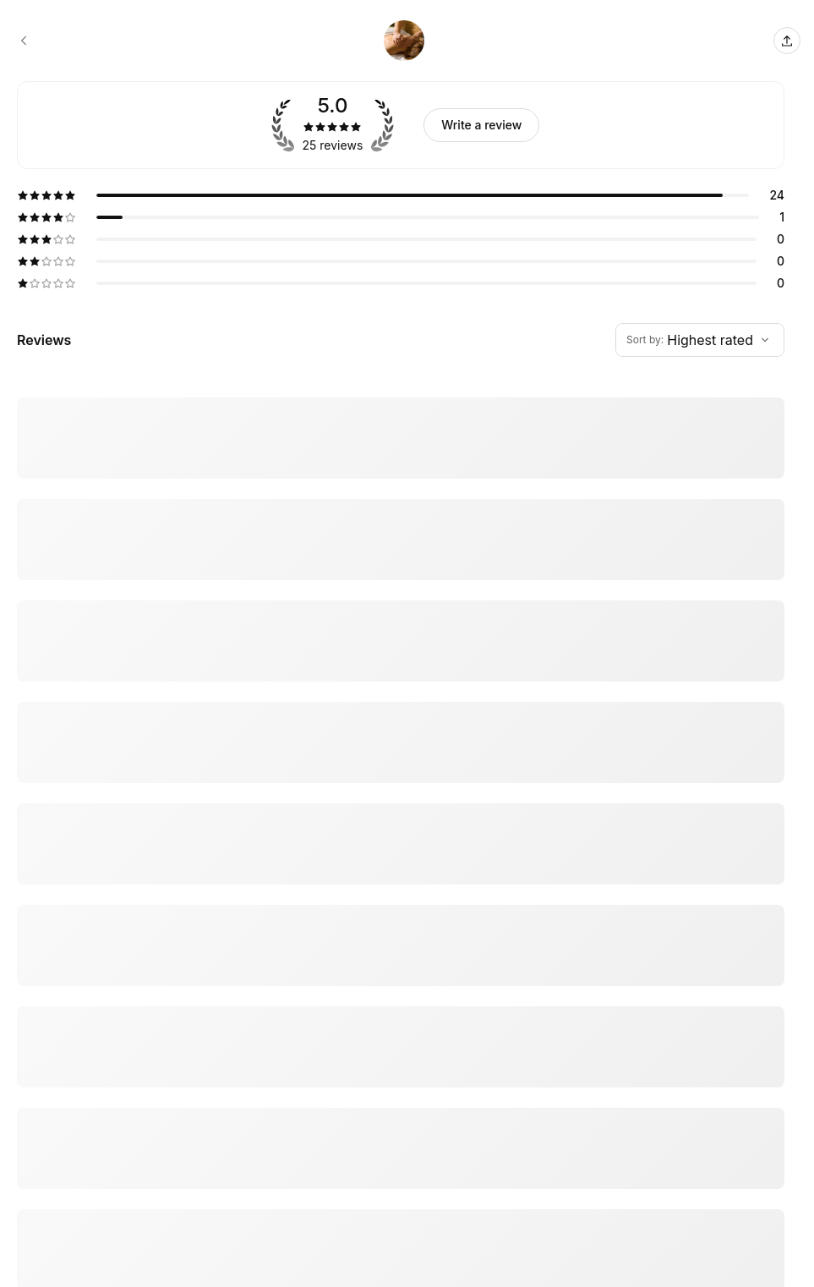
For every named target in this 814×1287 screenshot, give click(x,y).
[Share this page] (786, 40)
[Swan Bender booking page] (24, 40)
